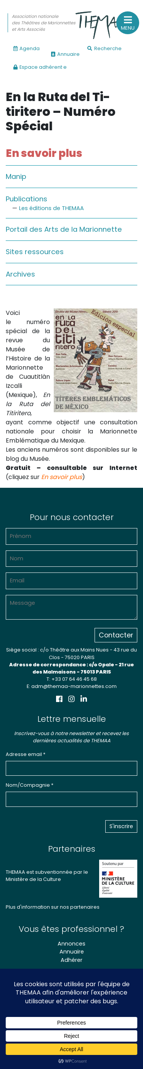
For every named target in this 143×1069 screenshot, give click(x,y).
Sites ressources (35, 251)
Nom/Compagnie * (29, 785)
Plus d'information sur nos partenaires (53, 907)
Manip (16, 176)
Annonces (71, 943)
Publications (26, 199)
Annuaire (65, 54)
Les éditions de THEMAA (51, 208)
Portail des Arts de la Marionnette (64, 229)
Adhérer (71, 960)
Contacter (116, 635)
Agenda (26, 48)
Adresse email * (25, 754)
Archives (20, 274)
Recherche (104, 48)
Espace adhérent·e (40, 67)
